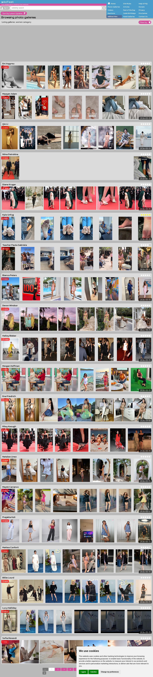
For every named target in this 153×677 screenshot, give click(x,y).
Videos (110, 10)
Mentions (111, 13)
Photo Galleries (114, 6)
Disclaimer (143, 13)
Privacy (142, 10)
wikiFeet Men (112, 16)
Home (113, 3)
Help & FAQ (143, 3)
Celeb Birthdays (129, 13)
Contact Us (143, 16)
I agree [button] (83, 672)
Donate (142, 6)
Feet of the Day (129, 10)
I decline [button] (93, 672)
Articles (126, 6)
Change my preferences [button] (110, 672)
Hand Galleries (129, 16)
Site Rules (127, 3)
